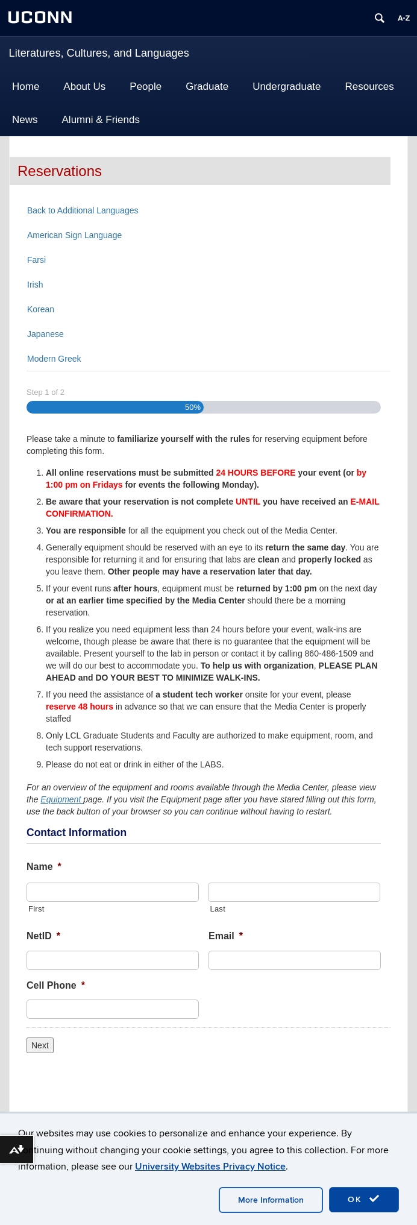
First (36, 908)
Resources (369, 86)
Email (225, 936)
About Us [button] (84, 86)
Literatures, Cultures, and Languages (99, 53)
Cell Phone (56, 985)
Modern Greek (54, 359)
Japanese (45, 334)
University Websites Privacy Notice (210, 1166)
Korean (40, 309)
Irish (35, 284)
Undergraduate (286, 86)
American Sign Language (74, 235)
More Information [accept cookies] (271, 1200)
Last (217, 908)
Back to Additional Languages (82, 210)
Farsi (36, 260)
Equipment (61, 799)
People (145, 86)
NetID (43, 936)
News (25, 119)
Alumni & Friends (101, 119)
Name (44, 866)
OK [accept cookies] (364, 1199)
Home (25, 86)
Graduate (207, 86)
